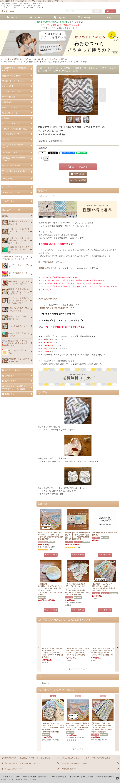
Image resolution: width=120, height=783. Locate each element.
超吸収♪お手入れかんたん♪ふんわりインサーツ (58, 268)
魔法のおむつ (50, 339)
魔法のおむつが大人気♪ (48, 299)
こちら (49, 262)
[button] (108, 17)
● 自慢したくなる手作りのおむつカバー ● (56, 308)
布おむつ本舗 (7, 11)
